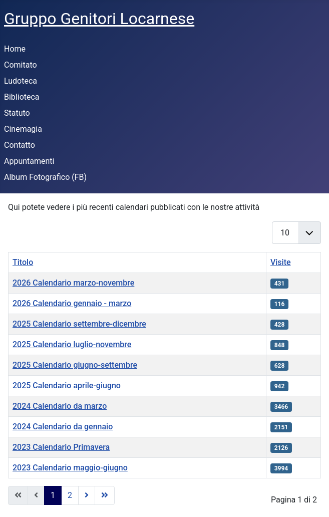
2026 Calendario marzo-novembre (73, 283)
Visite (280, 262)
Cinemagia (23, 129)
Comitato (20, 65)
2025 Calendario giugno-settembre (75, 365)
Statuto (17, 113)
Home (15, 49)
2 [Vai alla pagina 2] (70, 495)
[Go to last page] (105, 495)
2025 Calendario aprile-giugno (67, 385)
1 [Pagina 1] (53, 495)
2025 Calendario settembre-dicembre (79, 324)
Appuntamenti (29, 161)
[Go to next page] (86, 495)
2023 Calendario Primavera (61, 447)
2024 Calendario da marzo (60, 406)
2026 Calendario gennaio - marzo (72, 303)
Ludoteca (20, 81)
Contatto (19, 145)
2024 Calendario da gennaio (63, 426)
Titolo (23, 262)
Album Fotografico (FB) (45, 177)
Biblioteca (22, 97)
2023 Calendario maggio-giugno (70, 467)
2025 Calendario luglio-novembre (72, 344)
